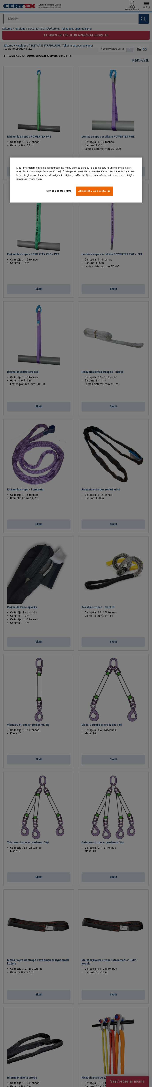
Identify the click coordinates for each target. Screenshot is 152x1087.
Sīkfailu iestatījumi (58, 190)
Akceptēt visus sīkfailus (94, 191)
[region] (76, 180)
